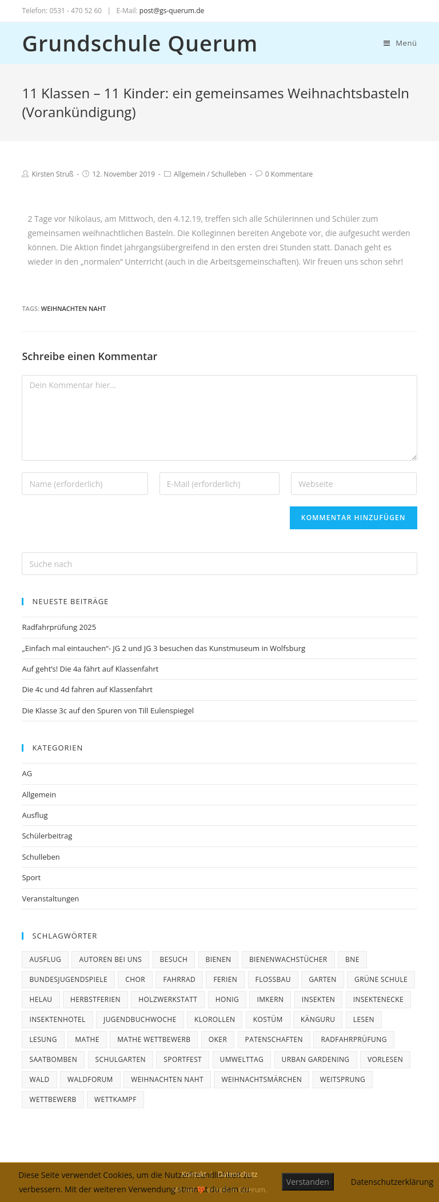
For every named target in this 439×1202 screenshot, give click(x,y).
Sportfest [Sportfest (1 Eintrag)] (182, 1059)
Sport (31, 877)
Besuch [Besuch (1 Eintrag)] (174, 959)
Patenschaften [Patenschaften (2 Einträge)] (274, 1039)
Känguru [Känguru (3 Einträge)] (318, 1019)
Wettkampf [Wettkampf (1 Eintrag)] (115, 1099)
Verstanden (307, 1181)
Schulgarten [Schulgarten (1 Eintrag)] (120, 1059)
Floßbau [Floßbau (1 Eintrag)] (273, 979)
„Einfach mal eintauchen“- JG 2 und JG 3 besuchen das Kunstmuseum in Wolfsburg (163, 648)
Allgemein (189, 174)
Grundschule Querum (140, 43)
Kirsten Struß (52, 174)
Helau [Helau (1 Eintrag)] (40, 999)
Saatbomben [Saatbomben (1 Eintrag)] (53, 1059)
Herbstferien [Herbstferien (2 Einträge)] (95, 999)
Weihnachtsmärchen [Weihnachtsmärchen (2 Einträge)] (261, 1079)
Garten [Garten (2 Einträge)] (322, 979)
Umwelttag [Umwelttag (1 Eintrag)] (242, 1059)
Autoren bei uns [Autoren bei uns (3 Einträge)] (110, 959)
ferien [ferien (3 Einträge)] (225, 979)
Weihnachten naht (73, 308)
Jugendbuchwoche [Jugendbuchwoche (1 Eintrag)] (140, 1019)
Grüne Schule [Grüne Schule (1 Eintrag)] (381, 979)
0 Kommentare (289, 174)
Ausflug (34, 815)
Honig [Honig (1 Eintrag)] (227, 999)
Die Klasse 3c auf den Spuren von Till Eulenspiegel (108, 710)
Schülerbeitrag (47, 835)
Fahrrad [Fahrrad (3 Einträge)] (179, 979)
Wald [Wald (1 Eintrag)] (39, 1079)
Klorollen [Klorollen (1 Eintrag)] (215, 1019)
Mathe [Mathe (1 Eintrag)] (87, 1039)
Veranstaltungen (50, 898)
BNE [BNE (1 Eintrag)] (352, 959)
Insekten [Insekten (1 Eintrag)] (319, 999)
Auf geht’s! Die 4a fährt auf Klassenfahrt (90, 669)
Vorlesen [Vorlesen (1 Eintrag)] (385, 1059)
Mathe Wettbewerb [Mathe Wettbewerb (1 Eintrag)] (153, 1039)
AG (27, 773)
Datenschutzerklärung (392, 1181)
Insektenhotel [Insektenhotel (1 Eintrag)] (57, 1019)
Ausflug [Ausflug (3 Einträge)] (45, 959)
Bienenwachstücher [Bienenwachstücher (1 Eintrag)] (288, 959)
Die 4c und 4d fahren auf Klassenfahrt (87, 689)
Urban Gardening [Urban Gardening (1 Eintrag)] (316, 1059)
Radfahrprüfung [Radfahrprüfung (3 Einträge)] (353, 1039)
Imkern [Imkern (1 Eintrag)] (270, 999)
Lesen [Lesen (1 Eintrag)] (363, 1019)
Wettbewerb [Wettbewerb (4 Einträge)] (52, 1099)
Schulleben (228, 174)
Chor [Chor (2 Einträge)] (135, 979)
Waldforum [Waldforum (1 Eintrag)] (90, 1079)
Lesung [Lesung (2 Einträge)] (43, 1039)
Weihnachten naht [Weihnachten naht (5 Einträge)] (167, 1079)
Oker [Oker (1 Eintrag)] (218, 1039)
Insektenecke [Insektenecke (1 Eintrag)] (378, 999)
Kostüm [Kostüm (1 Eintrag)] (268, 1019)
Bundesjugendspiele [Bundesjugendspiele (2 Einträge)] (68, 979)
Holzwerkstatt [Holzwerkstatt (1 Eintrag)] (167, 999)
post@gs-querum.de (171, 10)
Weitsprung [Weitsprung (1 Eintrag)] (342, 1079)
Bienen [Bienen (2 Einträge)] (219, 959)
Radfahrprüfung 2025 (59, 627)
